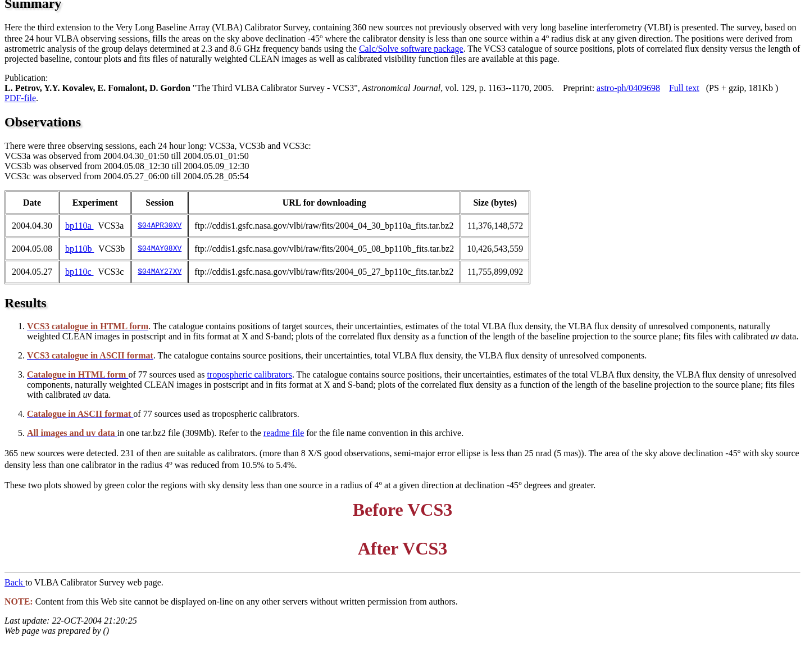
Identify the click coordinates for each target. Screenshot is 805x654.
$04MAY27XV (159, 272)
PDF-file (20, 98)
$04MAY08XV (159, 249)
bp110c (79, 271)
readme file (283, 433)
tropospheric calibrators (249, 374)
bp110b (79, 248)
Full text (684, 88)
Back (14, 582)
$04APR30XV (159, 226)
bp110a (79, 225)
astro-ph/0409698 (628, 88)
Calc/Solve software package (411, 48)
